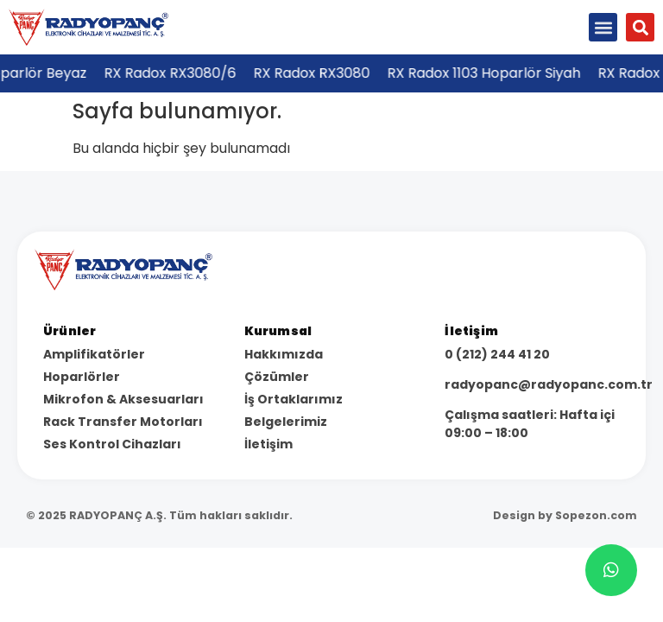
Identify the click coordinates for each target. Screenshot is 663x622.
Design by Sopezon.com (565, 515)
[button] (603, 27)
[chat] (611, 570)
